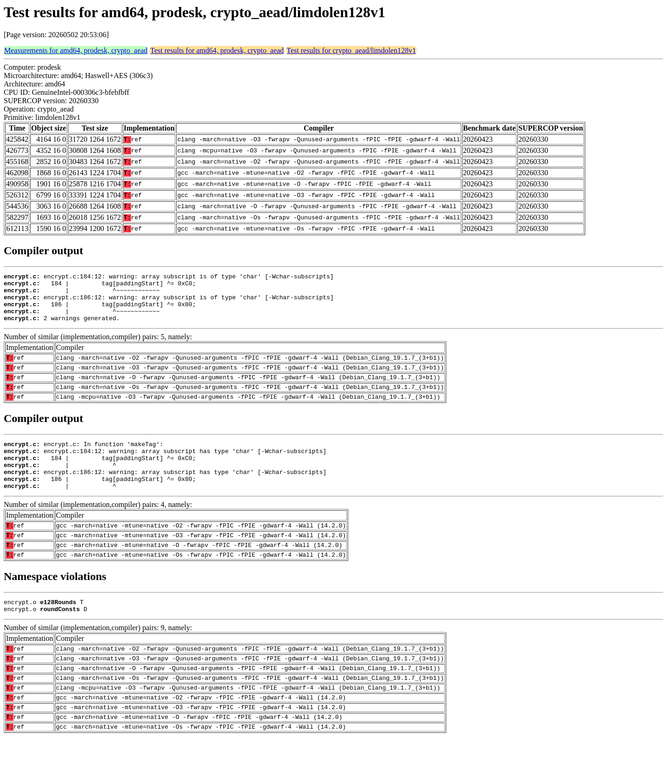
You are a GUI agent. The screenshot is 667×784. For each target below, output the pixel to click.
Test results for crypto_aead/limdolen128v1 (351, 50)
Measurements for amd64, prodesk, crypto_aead (75, 50)
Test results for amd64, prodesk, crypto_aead (217, 50)
